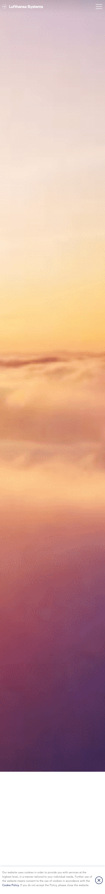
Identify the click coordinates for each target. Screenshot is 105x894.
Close (99, 880)
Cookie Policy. (11, 885)
